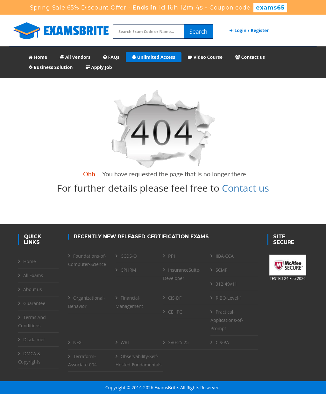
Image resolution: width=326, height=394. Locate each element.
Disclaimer (34, 339)
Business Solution (51, 67)
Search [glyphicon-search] (198, 31)
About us (32, 289)
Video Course (205, 57)
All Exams (33, 275)
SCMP (222, 270)
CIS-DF (174, 298)
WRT (125, 342)
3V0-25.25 (178, 342)
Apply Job (99, 67)
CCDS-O (129, 256)
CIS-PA (222, 342)
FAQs (111, 57)
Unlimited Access (153, 57)
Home (38, 57)
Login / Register (249, 30)
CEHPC (175, 312)
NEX (77, 342)
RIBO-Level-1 (229, 298)
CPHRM (128, 270)
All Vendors (75, 57)
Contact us (250, 57)
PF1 (172, 256)
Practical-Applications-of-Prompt (226, 320)
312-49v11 (226, 284)
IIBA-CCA (225, 256)
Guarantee (34, 303)
